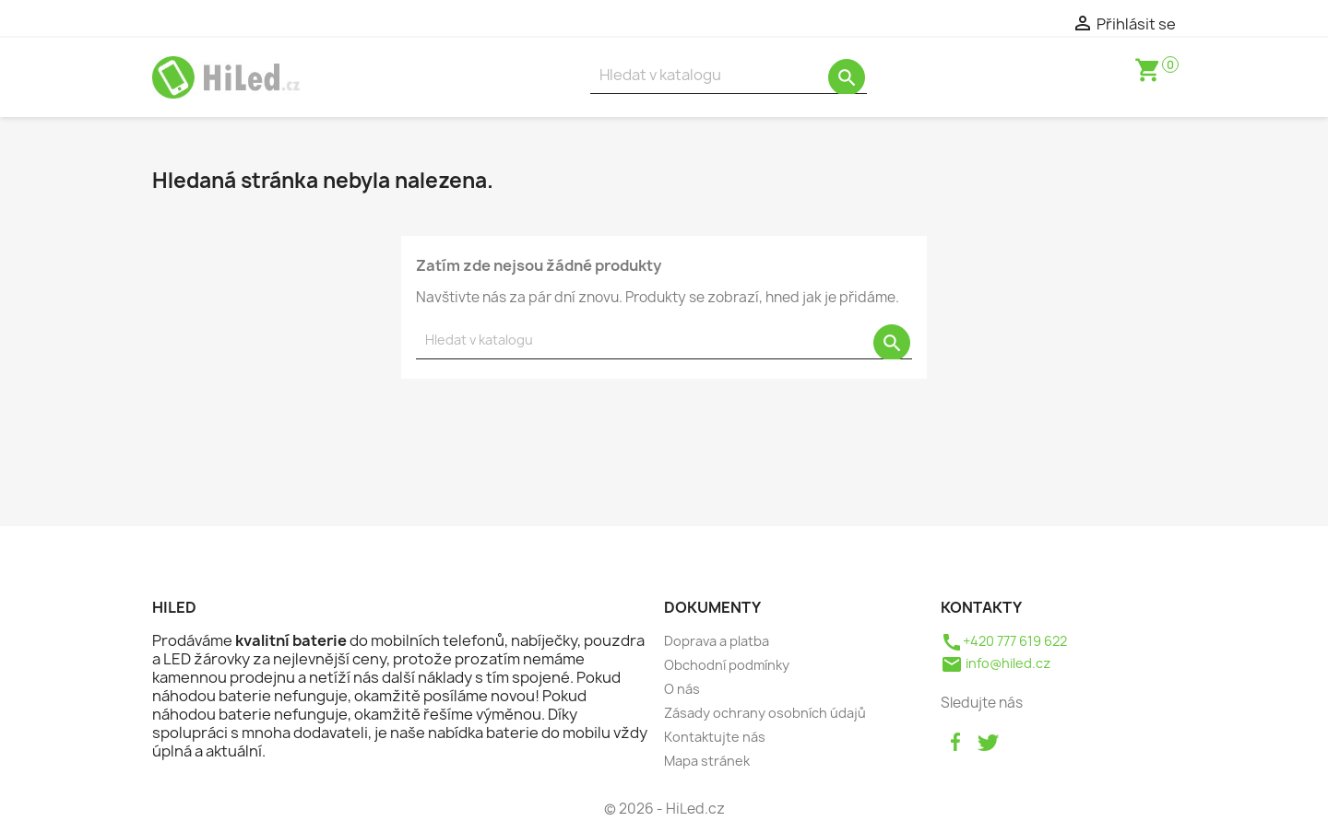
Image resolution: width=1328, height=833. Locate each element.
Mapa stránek (707, 760)
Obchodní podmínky (726, 665)
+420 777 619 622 (1004, 641)
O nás (682, 689)
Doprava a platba (716, 641)
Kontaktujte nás (714, 736)
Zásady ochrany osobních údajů (765, 713)
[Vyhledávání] (728, 75)
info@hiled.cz (995, 663)
